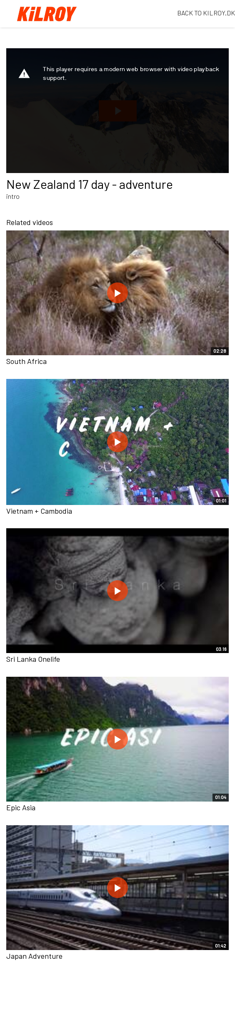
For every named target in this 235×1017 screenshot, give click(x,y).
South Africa (26, 361)
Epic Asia (20, 807)
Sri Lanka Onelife (33, 658)
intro (13, 196)
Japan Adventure (34, 955)
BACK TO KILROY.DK (206, 13)
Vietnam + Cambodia (39, 510)
